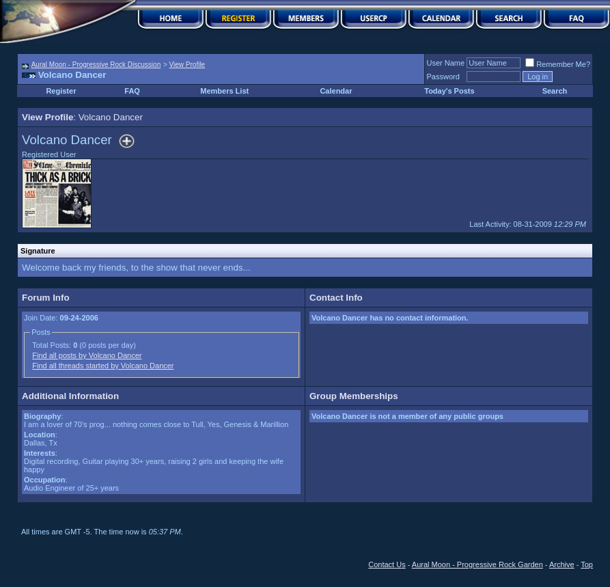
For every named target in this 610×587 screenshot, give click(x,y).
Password (443, 76)
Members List (224, 91)
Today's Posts (449, 91)
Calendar (336, 91)
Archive (561, 564)
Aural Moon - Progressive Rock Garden (477, 564)
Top (587, 564)
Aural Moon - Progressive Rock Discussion (96, 64)
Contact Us (386, 564)
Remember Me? (557, 64)
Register (61, 91)
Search (555, 91)
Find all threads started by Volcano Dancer (103, 365)
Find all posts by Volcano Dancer (86, 355)
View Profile (187, 64)
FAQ (132, 91)
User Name (446, 63)
